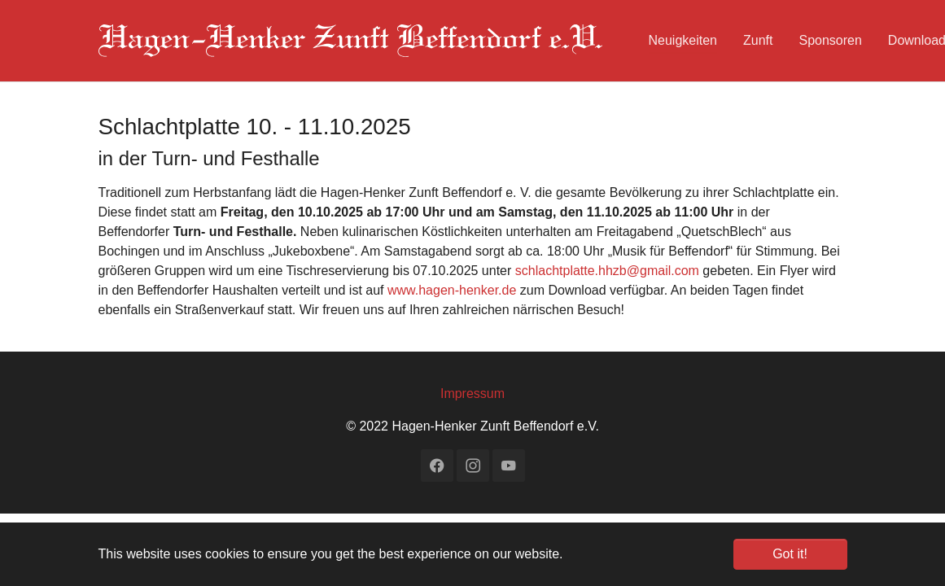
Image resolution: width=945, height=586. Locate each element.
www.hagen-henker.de (451, 290)
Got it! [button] (789, 554)
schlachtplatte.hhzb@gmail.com (607, 271)
